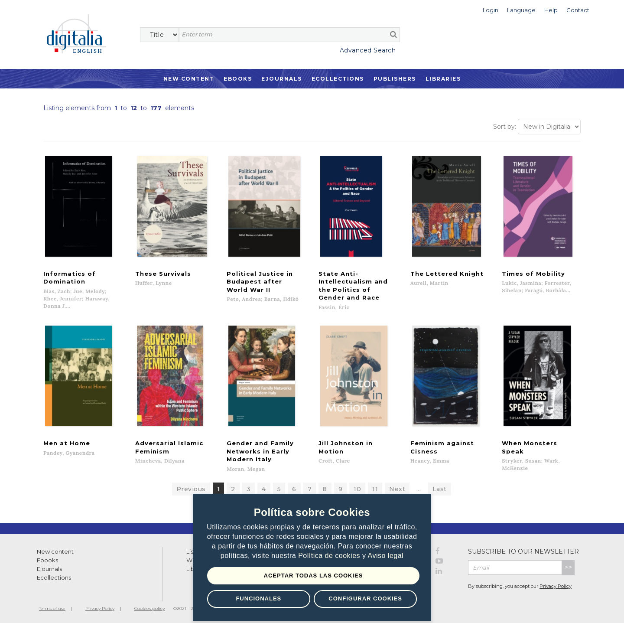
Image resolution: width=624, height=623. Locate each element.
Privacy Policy (556, 584)
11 (375, 487)
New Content (188, 78)
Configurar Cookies (365, 598)
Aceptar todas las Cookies (313, 575)
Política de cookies (330, 555)
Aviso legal (386, 555)
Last (439, 487)
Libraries (443, 78)
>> (568, 565)
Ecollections (338, 78)
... (418, 487)
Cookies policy (149, 607)
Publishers (395, 78)
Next (397, 487)
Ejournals (281, 78)
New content (55, 549)
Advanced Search (368, 50)
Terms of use (52, 607)
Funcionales (258, 598)
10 (357, 487)
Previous (191, 487)
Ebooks (238, 78)
